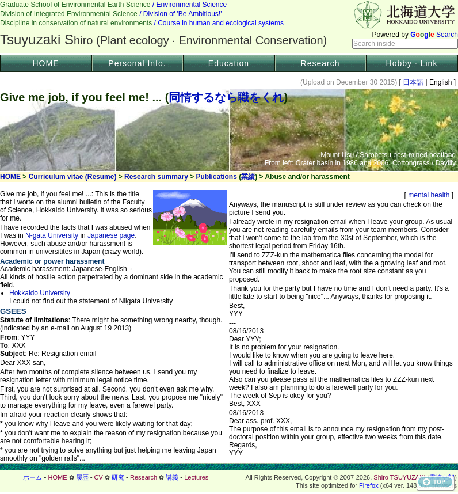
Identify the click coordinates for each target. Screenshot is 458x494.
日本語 (413, 82)
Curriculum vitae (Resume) (73, 177)
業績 (248, 177)
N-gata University (51, 235)
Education (228, 63)
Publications (216, 177)
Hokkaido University (39, 293)
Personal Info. (137, 63)
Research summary (156, 177)
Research (320, 63)
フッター (229, 477)
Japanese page (111, 235)
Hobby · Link (412, 63)
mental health (429, 195)
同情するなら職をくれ (226, 97)
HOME (46, 63)
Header (229, 26)
